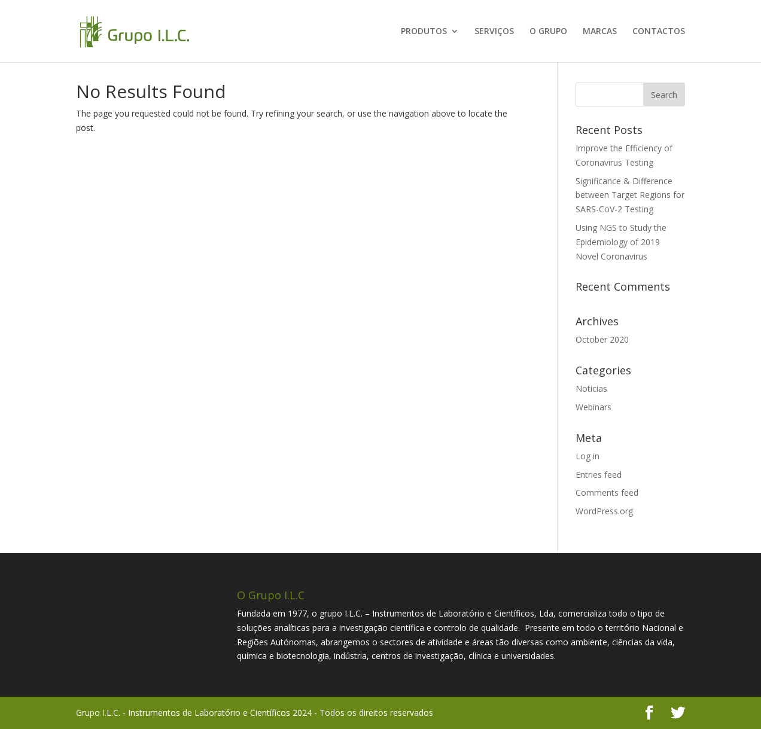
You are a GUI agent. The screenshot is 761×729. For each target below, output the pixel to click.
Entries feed (599, 474)
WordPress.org (604, 511)
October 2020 (602, 339)
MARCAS (600, 31)
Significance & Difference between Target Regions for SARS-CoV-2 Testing (630, 195)
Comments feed (607, 492)
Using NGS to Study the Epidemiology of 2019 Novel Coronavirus (621, 242)
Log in (587, 456)
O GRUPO (548, 31)
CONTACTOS (658, 31)
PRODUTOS (424, 31)
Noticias (591, 388)
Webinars (593, 407)
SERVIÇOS (494, 31)
